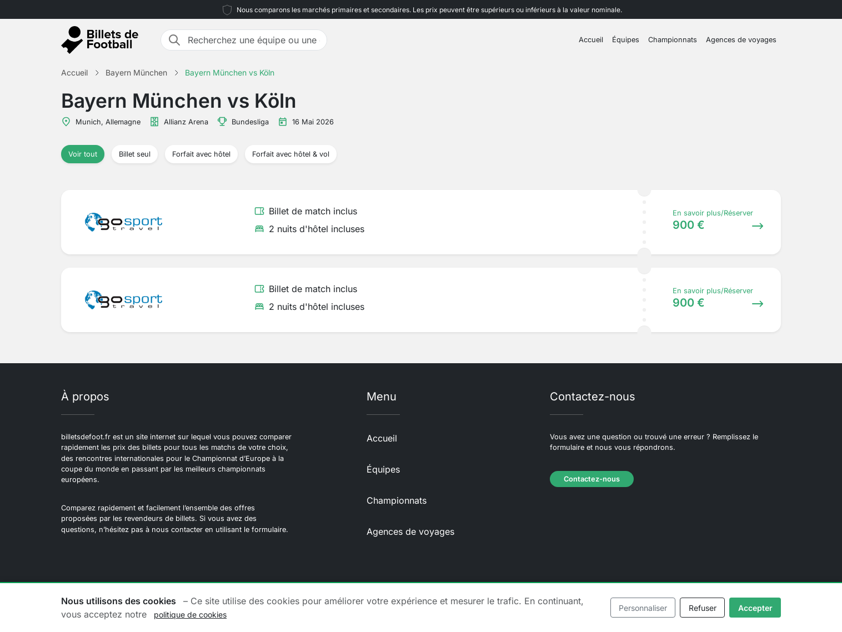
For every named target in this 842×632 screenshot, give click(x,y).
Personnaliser (643, 608)
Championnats (672, 40)
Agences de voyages (741, 40)
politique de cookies (190, 614)
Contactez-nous (592, 479)
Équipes (625, 40)
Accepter (755, 608)
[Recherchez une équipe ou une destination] (254, 40)
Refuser (702, 608)
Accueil (591, 40)
